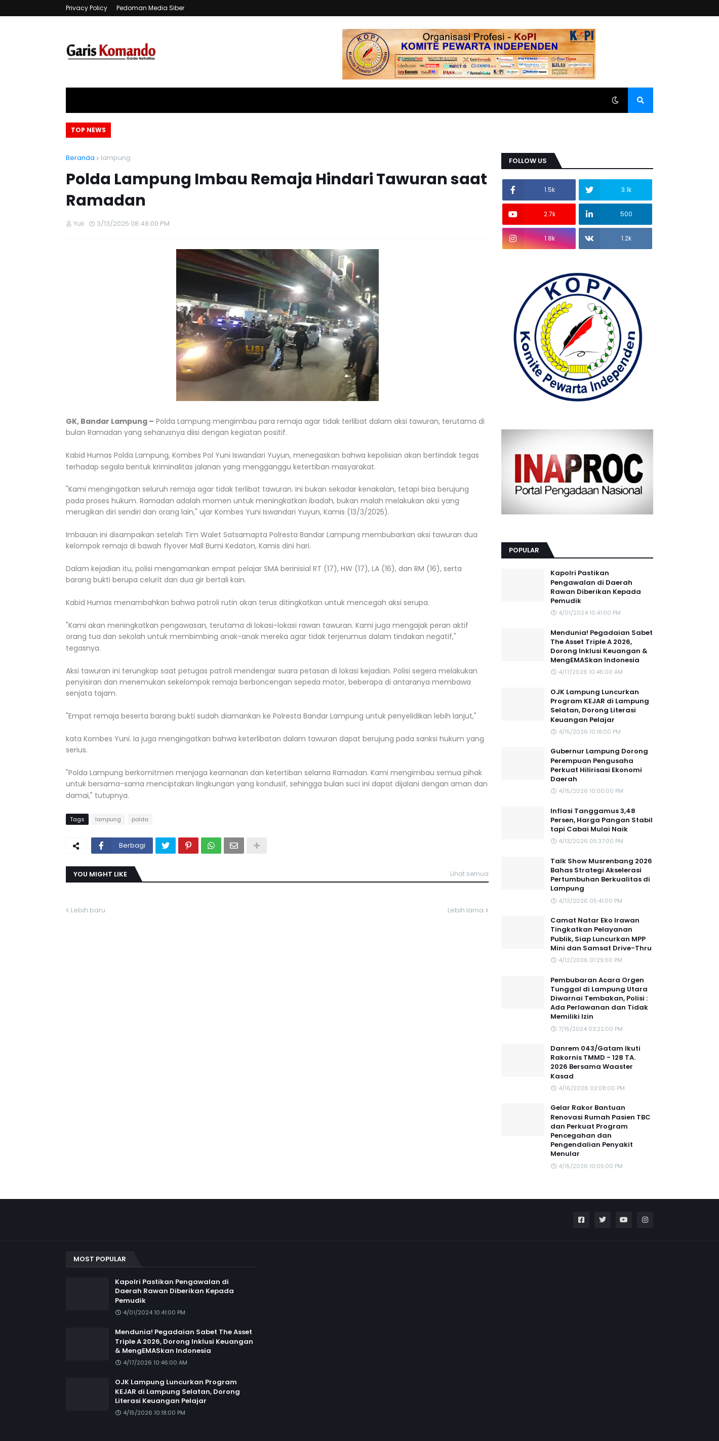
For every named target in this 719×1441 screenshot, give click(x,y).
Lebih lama (466, 910)
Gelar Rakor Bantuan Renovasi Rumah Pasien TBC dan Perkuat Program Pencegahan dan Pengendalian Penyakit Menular (600, 1130)
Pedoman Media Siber (150, 8)
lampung (116, 158)
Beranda (80, 158)
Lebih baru (88, 910)
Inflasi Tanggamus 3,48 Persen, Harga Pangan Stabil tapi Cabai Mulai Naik (601, 820)
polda (140, 819)
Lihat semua (469, 873)
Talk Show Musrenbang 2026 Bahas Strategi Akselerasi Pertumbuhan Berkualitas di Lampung (601, 875)
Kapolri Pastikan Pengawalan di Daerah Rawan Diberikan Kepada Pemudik (595, 587)
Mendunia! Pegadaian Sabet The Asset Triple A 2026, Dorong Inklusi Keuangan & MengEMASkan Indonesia (601, 646)
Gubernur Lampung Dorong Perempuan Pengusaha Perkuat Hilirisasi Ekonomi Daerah (599, 765)
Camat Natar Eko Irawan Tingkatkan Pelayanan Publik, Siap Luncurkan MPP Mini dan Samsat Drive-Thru (601, 934)
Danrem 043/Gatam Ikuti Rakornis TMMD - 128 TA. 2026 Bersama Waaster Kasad (595, 1062)
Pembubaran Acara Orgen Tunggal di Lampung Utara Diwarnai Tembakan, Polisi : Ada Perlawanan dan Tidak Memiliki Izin (599, 999)
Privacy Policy (86, 8)
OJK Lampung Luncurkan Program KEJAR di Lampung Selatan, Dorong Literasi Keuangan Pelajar (599, 706)
